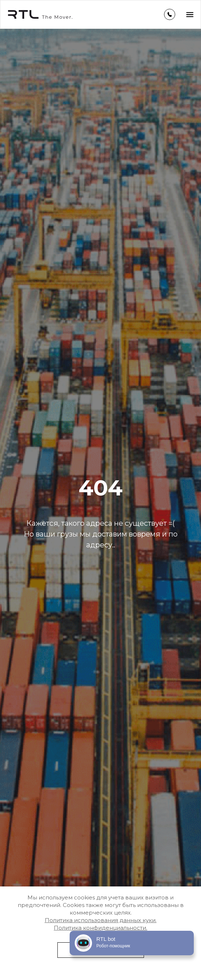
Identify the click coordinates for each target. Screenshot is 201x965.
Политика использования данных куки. (101, 920)
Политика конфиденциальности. (100, 927)
